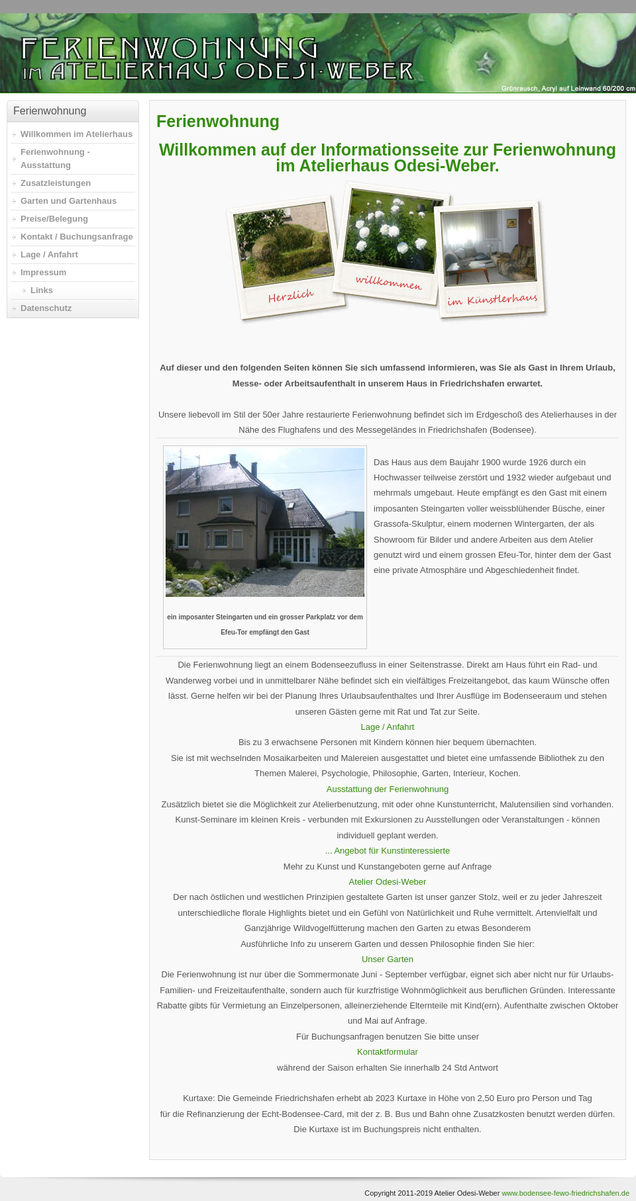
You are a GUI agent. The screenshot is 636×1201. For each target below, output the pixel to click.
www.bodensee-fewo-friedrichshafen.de (565, 1193)
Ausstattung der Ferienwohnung (388, 789)
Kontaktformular (387, 1052)
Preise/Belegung (54, 219)
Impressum (43, 272)
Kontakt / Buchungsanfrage (77, 237)
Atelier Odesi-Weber (388, 882)
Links (41, 290)
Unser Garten (387, 959)
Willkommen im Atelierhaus (76, 134)
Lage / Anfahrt (388, 727)
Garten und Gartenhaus (69, 201)
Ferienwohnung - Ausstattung (55, 158)
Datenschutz (46, 308)
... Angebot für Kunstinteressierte (387, 851)
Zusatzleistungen (56, 183)
